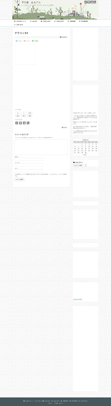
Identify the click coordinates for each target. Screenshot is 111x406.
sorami (65, 127)
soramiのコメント (20, 21)
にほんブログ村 (77, 299)
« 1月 (84, 154)
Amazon (33, 21)
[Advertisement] (41, 88)
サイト (16, 168)
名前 (17, 157)
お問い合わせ (18, 24)
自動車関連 (71, 21)
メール (17, 162)
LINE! (36, 41)
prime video (45, 21)
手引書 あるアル (28, 2)
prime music (59, 21)
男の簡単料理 (83, 21)
